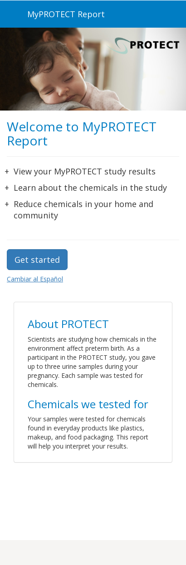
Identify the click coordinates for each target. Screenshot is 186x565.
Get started (37, 259)
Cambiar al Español (35, 279)
